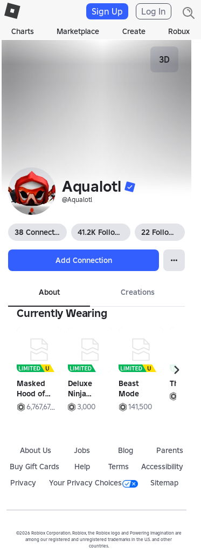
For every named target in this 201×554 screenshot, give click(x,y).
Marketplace (78, 31)
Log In (153, 11)
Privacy (23, 483)
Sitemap (164, 483)
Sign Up (107, 11)
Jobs (82, 450)
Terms (118, 466)
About (49, 292)
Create (133, 31)
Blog (125, 450)
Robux (179, 31)
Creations (138, 292)
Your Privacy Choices (93, 483)
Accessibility (162, 466)
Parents (169, 450)
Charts (22, 31)
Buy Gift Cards (34, 466)
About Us (35, 450)
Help (82, 466)
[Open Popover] (174, 260)
